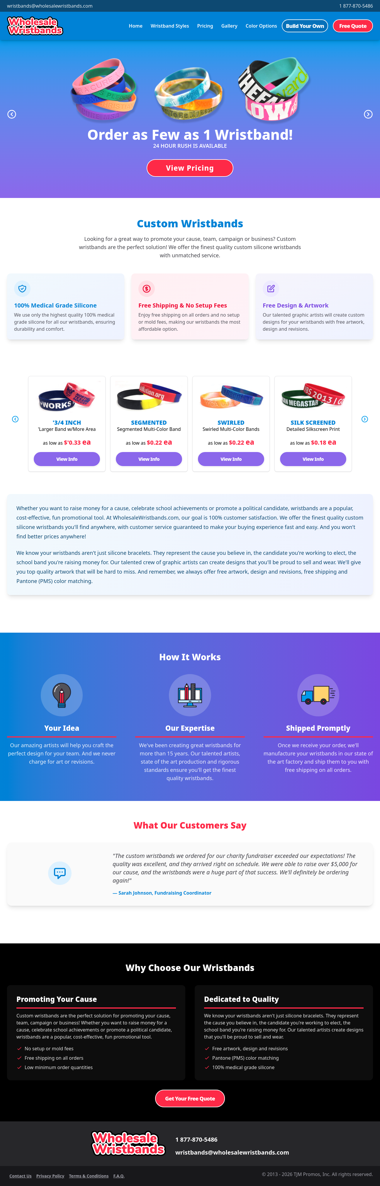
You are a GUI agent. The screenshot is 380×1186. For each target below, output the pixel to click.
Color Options (261, 26)
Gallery (229, 26)
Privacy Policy (50, 1176)
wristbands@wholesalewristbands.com (50, 6)
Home (135, 26)
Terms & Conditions (88, 1176)
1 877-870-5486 (356, 6)
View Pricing (190, 168)
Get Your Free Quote (190, 1098)
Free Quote (353, 25)
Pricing (205, 26)
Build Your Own (305, 25)
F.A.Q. (118, 1176)
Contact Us (20, 1176)
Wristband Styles (170, 26)
